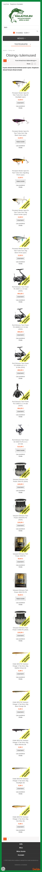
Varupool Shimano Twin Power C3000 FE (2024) (20, 629)
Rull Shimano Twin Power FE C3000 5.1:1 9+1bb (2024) (20, 403)
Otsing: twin (11, 50)
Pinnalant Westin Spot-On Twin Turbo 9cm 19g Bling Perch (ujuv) (20, 173)
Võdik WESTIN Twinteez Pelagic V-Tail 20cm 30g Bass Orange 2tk (20, 704)
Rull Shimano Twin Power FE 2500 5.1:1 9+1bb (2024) (20, 289)
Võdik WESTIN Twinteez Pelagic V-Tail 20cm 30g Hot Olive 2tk (20, 819)
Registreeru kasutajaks (16, 4)
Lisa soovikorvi (20, 106)
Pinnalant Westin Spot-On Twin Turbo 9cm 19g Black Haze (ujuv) (20, 133)
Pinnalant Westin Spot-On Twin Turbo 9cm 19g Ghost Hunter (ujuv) (20, 212)
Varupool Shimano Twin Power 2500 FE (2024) (20, 480)
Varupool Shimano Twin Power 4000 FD (20, 555)
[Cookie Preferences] (3, 869)
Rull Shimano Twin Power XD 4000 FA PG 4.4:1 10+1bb (20, 442)
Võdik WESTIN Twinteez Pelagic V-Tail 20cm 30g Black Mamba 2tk (20, 742)
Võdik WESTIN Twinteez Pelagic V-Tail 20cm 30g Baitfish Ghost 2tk (20, 666)
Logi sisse (6, 4)
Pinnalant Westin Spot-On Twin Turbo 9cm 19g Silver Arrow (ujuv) (20, 250)
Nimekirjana (32, 64)
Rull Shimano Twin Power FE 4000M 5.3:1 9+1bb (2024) (20, 327)
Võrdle (20, 108)
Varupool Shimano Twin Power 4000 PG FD (20, 591)
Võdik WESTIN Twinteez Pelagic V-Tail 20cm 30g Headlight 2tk (20, 781)
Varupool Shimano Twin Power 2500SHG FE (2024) (20, 518)
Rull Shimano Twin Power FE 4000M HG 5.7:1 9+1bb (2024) (20, 365)
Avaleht (5, 50)
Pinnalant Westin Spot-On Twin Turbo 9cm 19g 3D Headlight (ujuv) (20, 95)
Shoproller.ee (36, 869)
